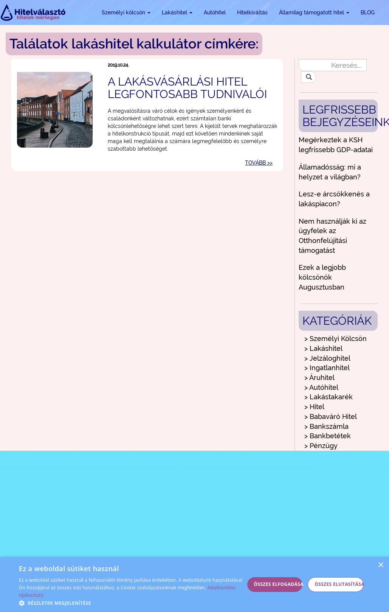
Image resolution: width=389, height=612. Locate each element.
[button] (132, 602)
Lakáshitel (177, 12)
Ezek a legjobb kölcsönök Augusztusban (322, 277)
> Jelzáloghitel (327, 358)
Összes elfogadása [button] (278, 584)
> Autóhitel (321, 387)
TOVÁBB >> (259, 163)
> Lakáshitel (323, 348)
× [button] (380, 565)
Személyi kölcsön (126, 12)
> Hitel (314, 407)
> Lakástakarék (328, 397)
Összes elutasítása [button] (339, 584)
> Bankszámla (326, 426)
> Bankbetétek (327, 436)
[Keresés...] (333, 65)
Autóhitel (215, 12)
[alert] (194, 584)
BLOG (368, 12)
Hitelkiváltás (252, 12)
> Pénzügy (321, 446)
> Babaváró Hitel (330, 416)
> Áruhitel (319, 378)
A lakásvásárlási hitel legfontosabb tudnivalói (187, 88)
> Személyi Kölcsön (335, 339)
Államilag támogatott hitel (314, 12)
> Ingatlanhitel (327, 368)
